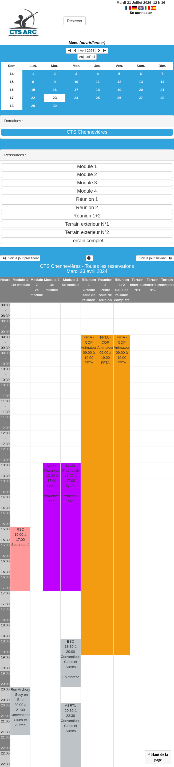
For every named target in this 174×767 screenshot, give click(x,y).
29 (33, 106)
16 (12, 90)
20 (141, 90)
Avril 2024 (87, 51)
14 (12, 74)
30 (55, 106)
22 (33, 98)
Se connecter (141, 13)
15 (12, 82)
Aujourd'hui (87, 57)
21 (162, 90)
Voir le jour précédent (20, 258)
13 (141, 82)
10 (76, 82)
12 (119, 82)
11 (98, 82)
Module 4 (70, 280)
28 (162, 98)
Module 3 (52, 280)
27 (141, 98)
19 (119, 90)
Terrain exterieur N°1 (137, 285)
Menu (87, 43)
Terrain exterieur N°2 (152, 285)
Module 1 (20, 280)
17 (76, 90)
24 (76, 98)
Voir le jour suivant (155, 258)
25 (98, 98)
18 (98, 90)
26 (119, 98)
